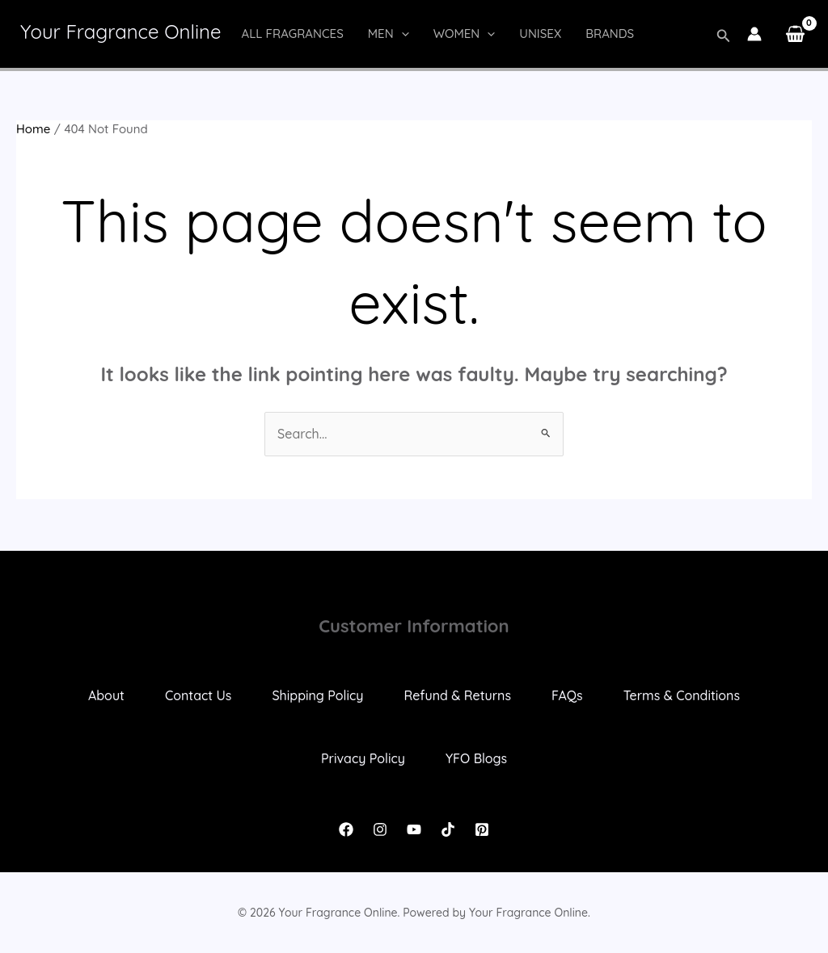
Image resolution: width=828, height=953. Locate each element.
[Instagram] (380, 829)
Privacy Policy (363, 758)
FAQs (567, 695)
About (106, 695)
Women (464, 34)
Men (388, 34)
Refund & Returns (457, 695)
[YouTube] (414, 829)
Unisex (540, 33)
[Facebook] (346, 829)
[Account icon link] (754, 34)
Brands (609, 33)
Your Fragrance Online (120, 31)
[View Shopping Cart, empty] (795, 34)
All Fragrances (292, 33)
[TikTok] (448, 829)
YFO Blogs (476, 758)
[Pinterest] (482, 829)
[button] (401, 34)
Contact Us (198, 695)
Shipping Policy (317, 695)
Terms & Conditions (681, 695)
